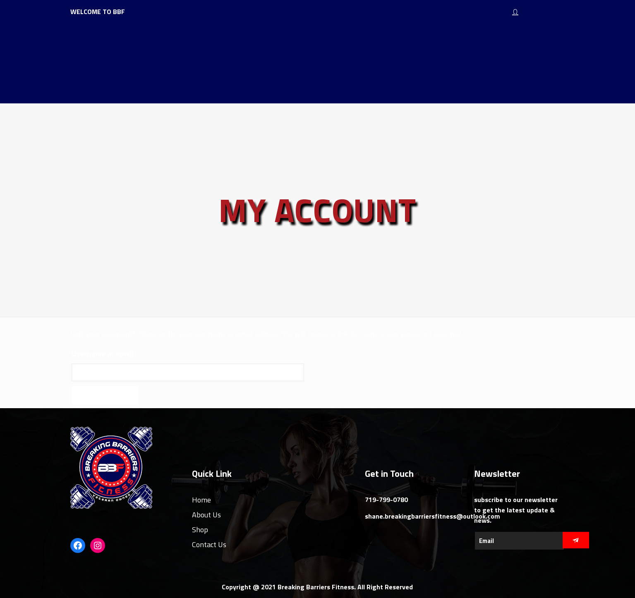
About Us (206, 514)
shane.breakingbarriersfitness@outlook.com (432, 516)
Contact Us (209, 544)
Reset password (105, 395)
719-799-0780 (386, 500)
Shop (200, 529)
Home (201, 499)
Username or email (103, 353)
